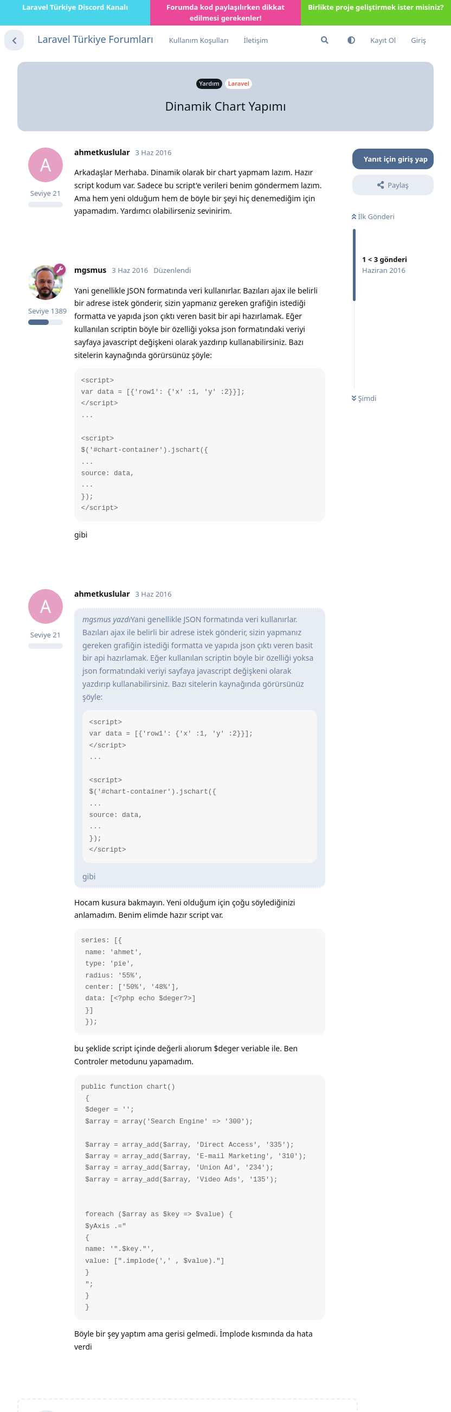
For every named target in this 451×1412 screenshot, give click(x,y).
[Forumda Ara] (324, 40)
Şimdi (364, 398)
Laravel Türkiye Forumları (95, 39)
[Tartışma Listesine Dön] (14, 40)
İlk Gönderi (373, 216)
